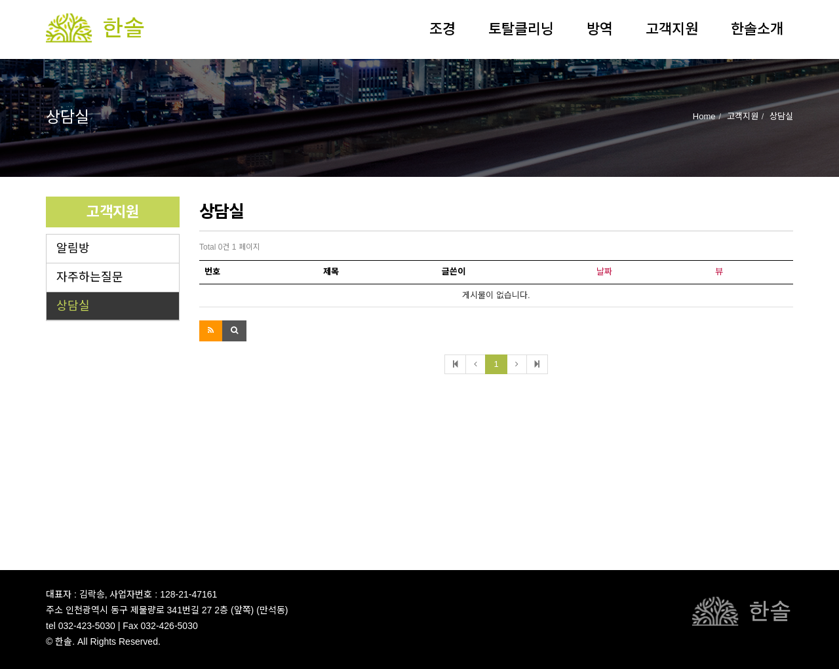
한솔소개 (757, 29)
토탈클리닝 (521, 29)
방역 (600, 29)
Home (704, 116)
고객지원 (672, 29)
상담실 (73, 306)
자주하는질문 (89, 277)
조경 (442, 29)
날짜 (604, 272)
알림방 (73, 248)
